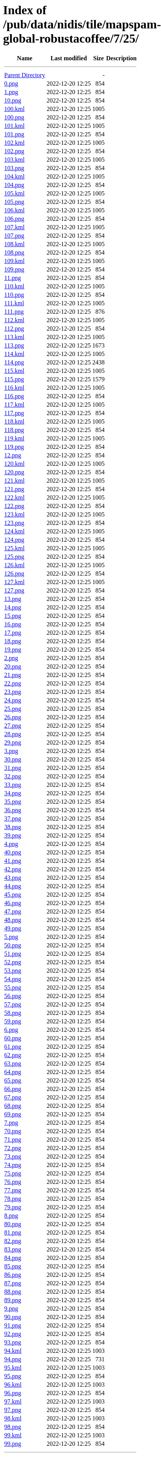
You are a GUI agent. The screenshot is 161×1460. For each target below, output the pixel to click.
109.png (14, 269)
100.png (14, 117)
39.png (12, 835)
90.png (12, 1317)
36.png (12, 810)
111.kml (14, 303)
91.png (12, 1325)
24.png (12, 700)
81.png (12, 1232)
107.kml (14, 227)
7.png (11, 1122)
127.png (14, 590)
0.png (11, 83)
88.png (12, 1291)
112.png (14, 328)
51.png (12, 953)
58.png (12, 1013)
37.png (12, 818)
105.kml (14, 193)
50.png (12, 945)
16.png (12, 624)
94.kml (13, 1350)
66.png (12, 1089)
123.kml (14, 514)
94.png (12, 1359)
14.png (12, 607)
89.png (12, 1300)
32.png (12, 776)
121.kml (14, 480)
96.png (12, 1393)
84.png (12, 1258)
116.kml (14, 387)
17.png (12, 632)
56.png (12, 996)
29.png (12, 742)
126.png (14, 573)
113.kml (14, 337)
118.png (14, 430)
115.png (14, 379)
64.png (12, 1072)
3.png (11, 751)
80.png (12, 1224)
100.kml (14, 109)
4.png (11, 844)
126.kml (14, 565)
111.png (14, 311)
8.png (11, 1215)
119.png (14, 447)
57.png (12, 1004)
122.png (14, 506)
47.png (12, 911)
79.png (12, 1207)
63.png (12, 1063)
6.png (11, 1029)
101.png (14, 134)
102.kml (14, 142)
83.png (12, 1249)
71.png (12, 1139)
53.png (12, 970)
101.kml (14, 125)
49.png (12, 928)
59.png (12, 1021)
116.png (14, 396)
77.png (12, 1190)
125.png (14, 556)
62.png (12, 1055)
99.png (12, 1443)
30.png (12, 759)
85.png (12, 1266)
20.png (12, 666)
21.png (12, 675)
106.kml (14, 210)
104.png (14, 185)
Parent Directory (24, 75)
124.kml (14, 531)
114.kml (14, 354)
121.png (14, 489)
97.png (12, 1410)
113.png (14, 345)
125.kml (14, 548)
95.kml (13, 1367)
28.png (12, 734)
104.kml (14, 176)
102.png (14, 151)
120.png (14, 472)
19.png (12, 649)
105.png (14, 202)
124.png (14, 539)
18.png (12, 641)
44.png (12, 886)
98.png (12, 1427)
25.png (12, 708)
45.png (12, 894)
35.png (12, 801)
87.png (12, 1283)
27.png (12, 725)
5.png (11, 937)
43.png (12, 877)
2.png (11, 658)
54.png (12, 979)
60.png (12, 1038)
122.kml (14, 497)
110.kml (14, 286)
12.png (12, 455)
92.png (12, 1334)
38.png (12, 827)
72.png (12, 1148)
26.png (12, 717)
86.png (12, 1274)
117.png (14, 413)
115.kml (14, 370)
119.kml (14, 438)
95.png (12, 1376)
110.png (14, 294)
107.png (14, 235)
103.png (14, 168)
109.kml (14, 261)
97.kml (13, 1401)
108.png (14, 252)
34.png (12, 793)
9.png (11, 1308)
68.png (12, 1105)
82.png (12, 1241)
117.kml (14, 404)
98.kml (13, 1418)
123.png (14, 523)
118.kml (14, 421)
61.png (12, 1046)
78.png (12, 1198)
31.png (12, 768)
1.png (11, 92)
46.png (12, 903)
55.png (12, 987)
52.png (12, 962)
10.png (12, 100)
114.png (14, 362)
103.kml (14, 159)
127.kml (14, 582)
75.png (12, 1173)
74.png (12, 1165)
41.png (12, 860)
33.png (12, 784)
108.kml (14, 244)
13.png (12, 599)
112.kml (14, 320)
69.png (12, 1114)
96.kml (13, 1384)
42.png (12, 869)
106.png (14, 218)
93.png (12, 1342)
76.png (12, 1182)
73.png (12, 1156)
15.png (12, 615)
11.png (12, 278)
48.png (12, 920)
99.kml (13, 1435)
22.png (12, 683)
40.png (12, 852)
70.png (12, 1131)
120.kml (14, 463)
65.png (12, 1080)
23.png (12, 692)
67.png (12, 1097)
